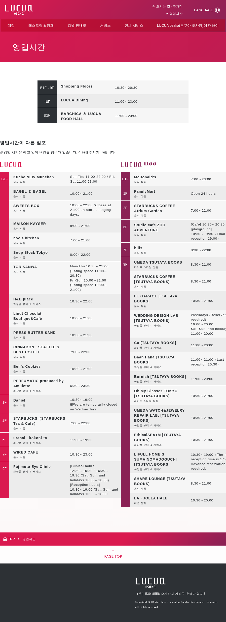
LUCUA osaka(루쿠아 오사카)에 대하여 (187, 25)
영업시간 (175, 13)
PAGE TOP (113, 553)
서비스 (105, 25)
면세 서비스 (134, 25)
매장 (11, 25)
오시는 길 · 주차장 (168, 5)
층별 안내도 (77, 25)
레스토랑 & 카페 (41, 25)
